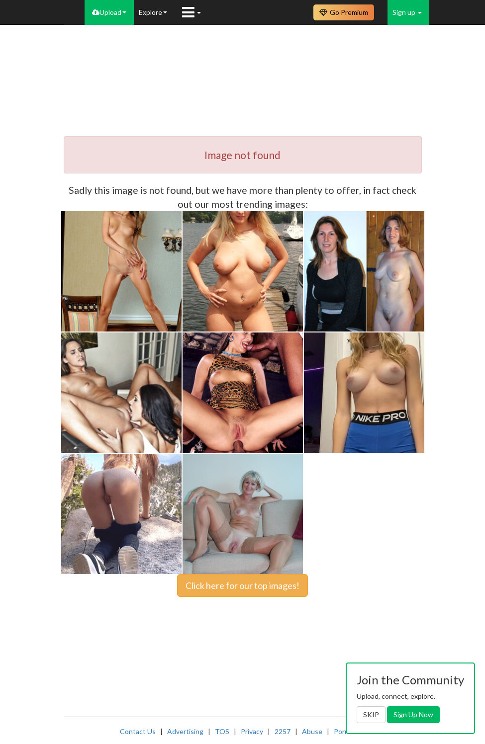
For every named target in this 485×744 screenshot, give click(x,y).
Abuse (312, 731)
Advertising (185, 731)
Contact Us (138, 731)
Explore (153, 12)
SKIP (371, 714)
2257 (283, 731)
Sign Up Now (413, 714)
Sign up (407, 12)
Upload (109, 12)
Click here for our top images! (242, 585)
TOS (222, 731)
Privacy (252, 731)
